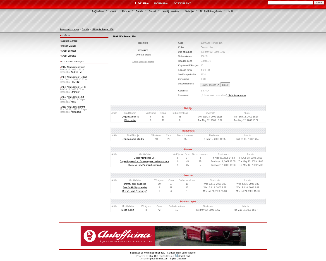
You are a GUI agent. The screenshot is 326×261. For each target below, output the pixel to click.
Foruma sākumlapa (69, 29)
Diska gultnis (127, 210)
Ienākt (231, 11)
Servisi (152, 11)
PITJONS (75, 82)
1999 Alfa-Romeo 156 (103, 29)
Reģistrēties (98, 11)
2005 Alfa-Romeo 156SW (74, 77)
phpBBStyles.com (159, 258)
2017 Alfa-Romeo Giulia (73, 67)
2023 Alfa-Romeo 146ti (72, 97)
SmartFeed (182, 256)
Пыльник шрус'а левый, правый (144, 165)
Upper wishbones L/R (145, 158)
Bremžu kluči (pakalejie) (135, 187)
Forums (126, 11)
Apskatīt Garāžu (69, 41)
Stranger (75, 92)
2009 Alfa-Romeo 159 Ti (73, 87)
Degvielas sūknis (130, 116)
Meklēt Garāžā (68, 46)
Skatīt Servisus (69, 51)
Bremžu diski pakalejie (134, 184)
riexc (73, 102)
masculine (143, 50)
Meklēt (113, 11)
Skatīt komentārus (237, 95)
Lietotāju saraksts (170, 11)
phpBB (152, 256)
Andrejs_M (76, 72)
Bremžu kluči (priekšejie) (134, 191)
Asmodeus (76, 112)
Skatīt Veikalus (68, 56)
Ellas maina (130, 120)
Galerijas (189, 11)
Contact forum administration (181, 252)
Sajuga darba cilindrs (133, 139)
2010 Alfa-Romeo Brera (73, 107)
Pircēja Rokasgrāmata (211, 11)
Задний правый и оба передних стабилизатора (144, 161)
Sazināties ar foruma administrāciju (147, 252)
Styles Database (178, 258)
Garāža (139, 11)
